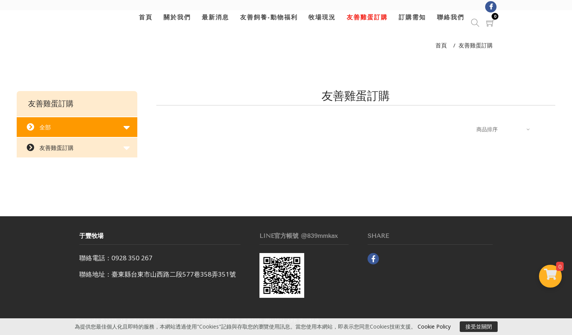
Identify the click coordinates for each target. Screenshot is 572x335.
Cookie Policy (434, 326)
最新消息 (214, 17)
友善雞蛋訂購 (366, 17)
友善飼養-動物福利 (267, 17)
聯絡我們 (449, 17)
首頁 (144, 17)
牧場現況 (321, 17)
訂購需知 (410, 17)
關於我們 (175, 17)
